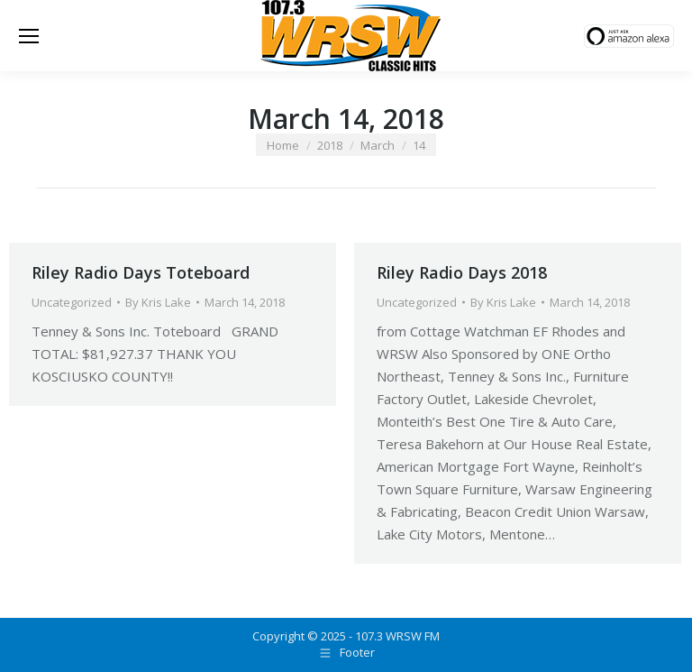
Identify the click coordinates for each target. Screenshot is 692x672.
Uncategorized (72, 302)
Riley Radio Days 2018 (462, 272)
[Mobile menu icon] (29, 36)
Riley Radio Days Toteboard (141, 272)
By (158, 302)
